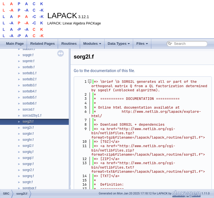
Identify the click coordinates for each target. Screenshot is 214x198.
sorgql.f (28, 158)
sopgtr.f (28, 55)
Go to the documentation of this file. (104, 70)
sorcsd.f (28, 109)
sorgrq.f (28, 176)
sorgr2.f (28, 170)
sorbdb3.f (29, 85)
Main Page (15, 44)
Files (142, 44)
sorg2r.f (28, 128)
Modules (92, 44)
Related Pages (42, 44)
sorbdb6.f (29, 103)
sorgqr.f (28, 164)
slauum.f (29, 49)
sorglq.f (28, 152)
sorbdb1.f (29, 73)
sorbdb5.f (29, 97)
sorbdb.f (28, 67)
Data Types (119, 44)
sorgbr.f (28, 134)
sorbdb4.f (29, 91)
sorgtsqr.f (29, 188)
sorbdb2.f (29, 79)
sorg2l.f (28, 121)
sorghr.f (28, 140)
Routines (69, 44)
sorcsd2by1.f (32, 115)
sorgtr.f (28, 182)
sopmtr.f (28, 61)
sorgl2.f (28, 146)
